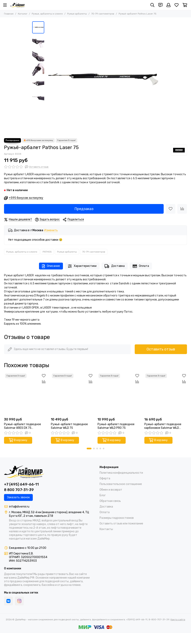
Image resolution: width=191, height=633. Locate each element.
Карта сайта (177, 619)
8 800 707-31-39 (19, 490)
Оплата (141, 266)
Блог (103, 495)
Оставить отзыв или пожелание (121, 523)
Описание (51, 266)
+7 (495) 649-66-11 (21, 484)
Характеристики (82, 266)
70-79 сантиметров (102, 13)
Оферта (105, 478)
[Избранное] (177, 5)
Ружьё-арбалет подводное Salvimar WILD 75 (69, 426)
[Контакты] (160, 5)
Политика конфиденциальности (121, 472)
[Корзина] (185, 5)
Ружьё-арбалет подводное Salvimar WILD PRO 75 (116, 426)
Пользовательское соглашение (121, 484)
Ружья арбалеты (77, 13)
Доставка (115, 266)
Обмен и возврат (111, 489)
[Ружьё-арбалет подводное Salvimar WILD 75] (72, 394)
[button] (89, 448)
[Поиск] (152, 5)
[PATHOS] (179, 150)
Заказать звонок (18, 497)
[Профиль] (168, 5)
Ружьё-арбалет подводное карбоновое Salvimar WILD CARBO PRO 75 (162, 426)
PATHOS (47, 251)
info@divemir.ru (19, 506)
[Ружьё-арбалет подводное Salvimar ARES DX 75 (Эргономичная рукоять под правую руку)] (25, 394)
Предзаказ (83, 209)
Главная (8, 13)
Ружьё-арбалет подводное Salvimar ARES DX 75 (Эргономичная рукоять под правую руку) (22, 426)
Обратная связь (110, 501)
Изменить (51, 230)
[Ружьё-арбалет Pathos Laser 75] (102, 77)
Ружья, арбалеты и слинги (47, 13)
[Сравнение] (182, 209)
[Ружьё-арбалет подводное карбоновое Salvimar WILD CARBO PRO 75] (165, 394)
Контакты (106, 529)
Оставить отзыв (161, 349)
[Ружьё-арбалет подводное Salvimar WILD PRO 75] (119, 394)
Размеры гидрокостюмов (117, 518)
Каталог (22, 13)
